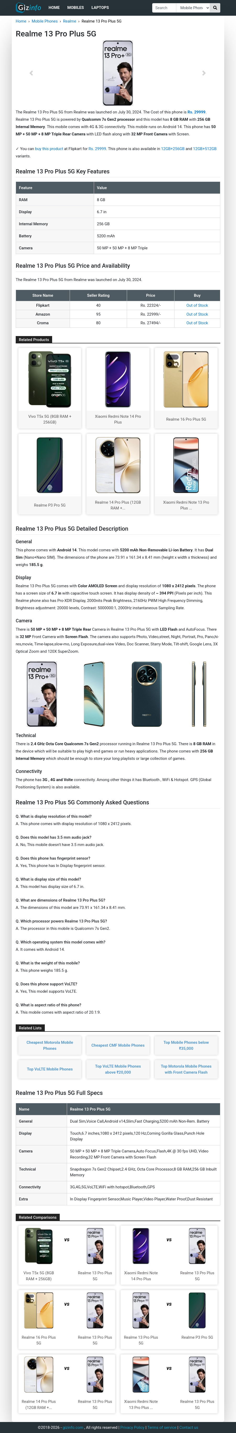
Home (54, 7)
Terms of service (162, 1427)
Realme (69, 21)
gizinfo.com (73, 1427)
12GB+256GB (173, 148)
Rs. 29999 (97, 148)
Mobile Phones (45, 21)
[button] (31, 73)
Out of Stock (197, 305)
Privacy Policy (132, 1427)
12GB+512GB (205, 148)
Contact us (188, 1427)
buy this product (49, 148)
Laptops (100, 7)
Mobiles (75, 7)
